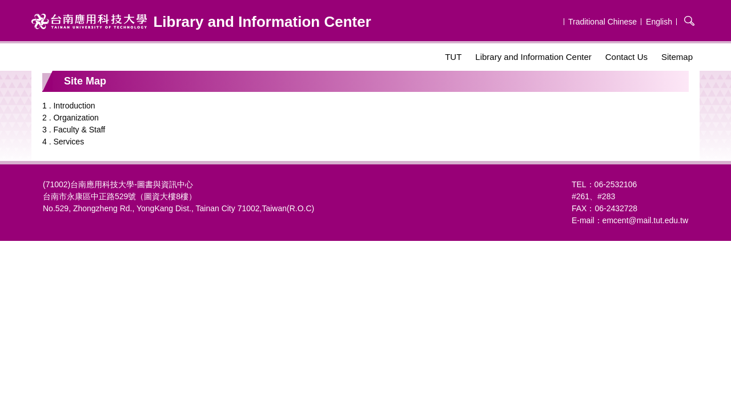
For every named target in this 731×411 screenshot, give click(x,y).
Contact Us (626, 57)
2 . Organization (70, 117)
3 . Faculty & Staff (73, 129)
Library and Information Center (533, 57)
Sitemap (677, 57)
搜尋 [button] (689, 20)
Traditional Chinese (602, 21)
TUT (453, 57)
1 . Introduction (68, 105)
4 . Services (63, 141)
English (659, 21)
